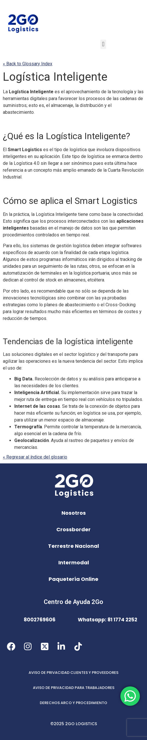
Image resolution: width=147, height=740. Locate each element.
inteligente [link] (98, 341)
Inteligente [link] (55, 77)
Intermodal (73, 562)
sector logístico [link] (80, 354)
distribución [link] (91, 105)
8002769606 (39, 619)
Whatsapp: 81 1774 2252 (107, 619)
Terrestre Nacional (73, 546)
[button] (103, 44)
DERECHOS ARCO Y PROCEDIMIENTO (73, 702)
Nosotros (73, 512)
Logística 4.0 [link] (26, 163)
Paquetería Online (73, 579)
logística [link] (78, 149)
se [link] (108, 156)
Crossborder (73, 529)
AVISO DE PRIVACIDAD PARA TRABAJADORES (73, 687)
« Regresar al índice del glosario (35, 457)
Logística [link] (26, 77)
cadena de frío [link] (67, 433)
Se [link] (64, 406)
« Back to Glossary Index (27, 63)
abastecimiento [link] (18, 112)
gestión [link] (73, 245)
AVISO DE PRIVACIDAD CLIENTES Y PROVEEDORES (73, 672)
